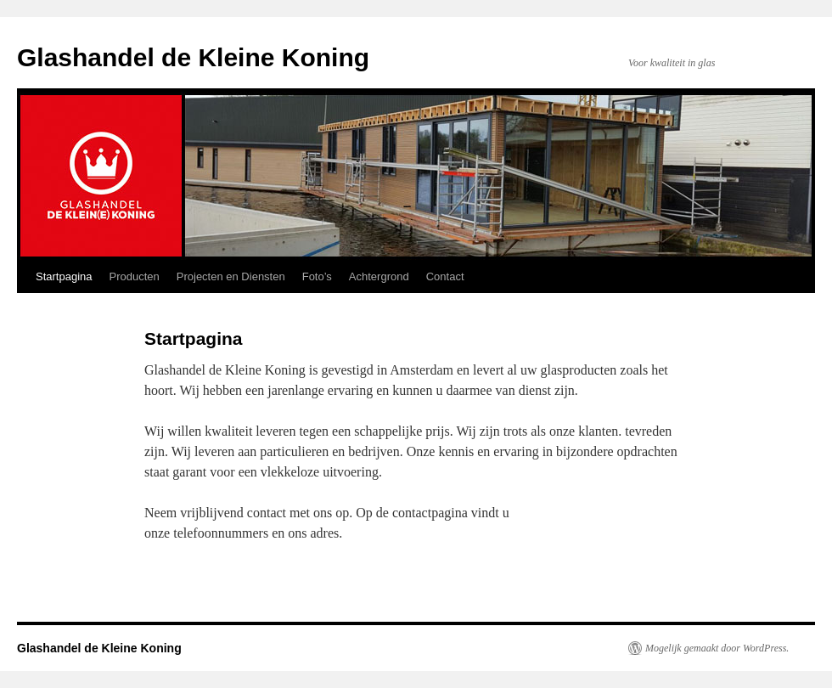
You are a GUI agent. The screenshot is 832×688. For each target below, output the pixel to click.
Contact (445, 276)
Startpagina (64, 276)
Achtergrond (379, 276)
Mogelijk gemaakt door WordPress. (717, 648)
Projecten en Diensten (231, 276)
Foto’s (317, 276)
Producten (135, 276)
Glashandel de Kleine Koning (193, 57)
